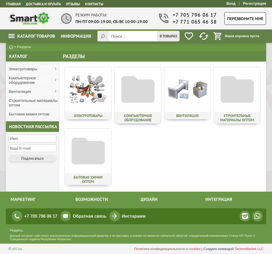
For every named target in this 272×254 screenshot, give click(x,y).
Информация (76, 36)
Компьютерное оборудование (22, 80)
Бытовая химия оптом (29, 114)
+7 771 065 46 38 (194, 22)
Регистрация (254, 3)
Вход (231, 3)
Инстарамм (134, 216)
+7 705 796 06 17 (194, 15)
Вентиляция (20, 91)
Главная (13, 4)
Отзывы (73, 4)
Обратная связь (90, 216)
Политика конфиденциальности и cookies (167, 249)
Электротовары (23, 69)
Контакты (94, 4)
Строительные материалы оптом (33, 102)
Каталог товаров (31, 36)
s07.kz (17, 249)
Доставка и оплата (43, 4)
